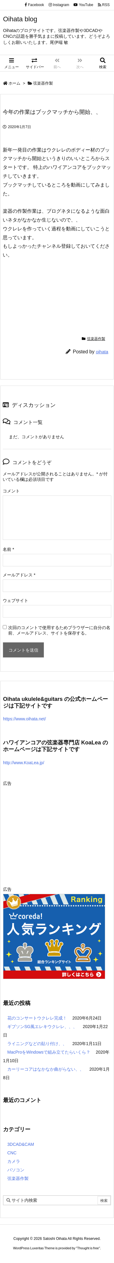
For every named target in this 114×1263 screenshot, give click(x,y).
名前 (8, 549)
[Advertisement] (54, 830)
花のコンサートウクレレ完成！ (37, 1018)
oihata (102, 351)
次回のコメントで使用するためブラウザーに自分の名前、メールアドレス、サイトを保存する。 (59, 630)
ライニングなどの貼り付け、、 (37, 1043)
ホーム (14, 83)
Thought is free (88, 1248)
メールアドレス (19, 574)
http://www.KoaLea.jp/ (23, 762)
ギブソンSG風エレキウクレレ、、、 (42, 1026)
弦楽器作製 (43, 83)
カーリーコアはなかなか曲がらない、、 (45, 1069)
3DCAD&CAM (20, 1144)
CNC (11, 1152)
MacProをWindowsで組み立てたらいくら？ (48, 1052)
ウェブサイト (15, 600)
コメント (11, 490)
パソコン (15, 1169)
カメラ (13, 1161)
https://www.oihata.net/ (24, 718)
